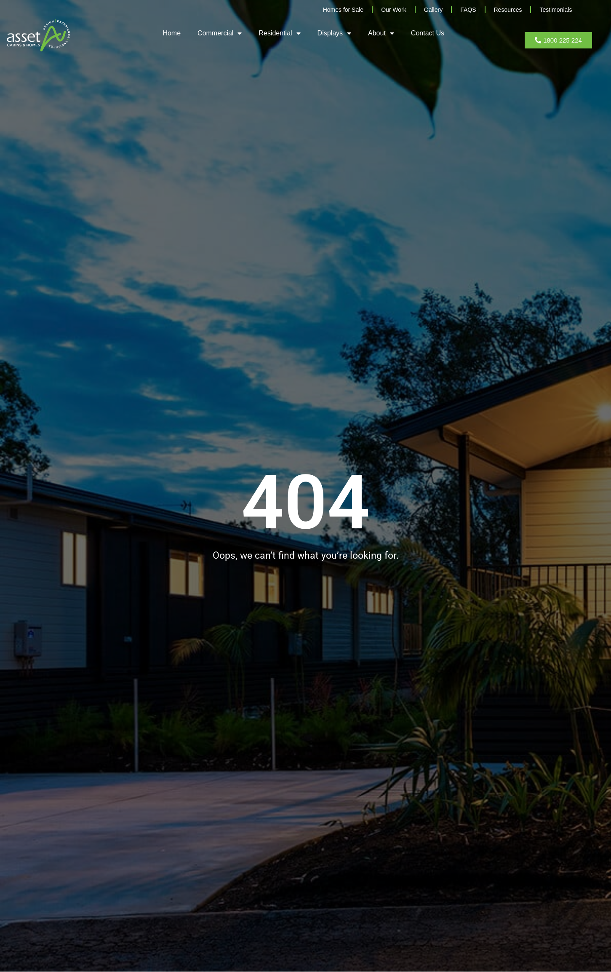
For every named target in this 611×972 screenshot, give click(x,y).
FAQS (468, 9)
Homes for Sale (343, 9)
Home (172, 33)
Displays (334, 33)
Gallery (433, 9)
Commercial (219, 33)
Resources (508, 9)
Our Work (393, 9)
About (381, 33)
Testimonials (555, 9)
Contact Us (427, 33)
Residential (279, 33)
